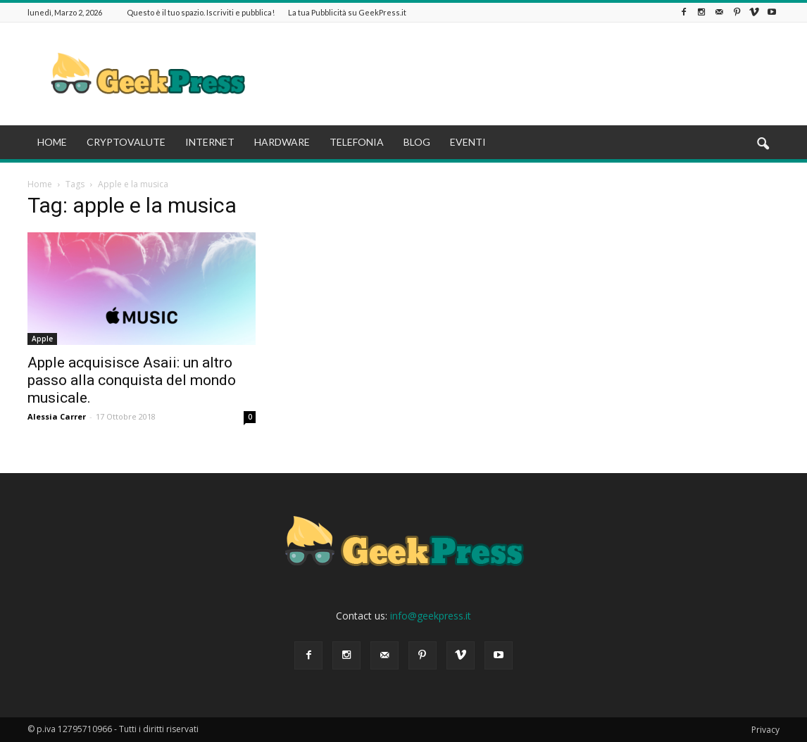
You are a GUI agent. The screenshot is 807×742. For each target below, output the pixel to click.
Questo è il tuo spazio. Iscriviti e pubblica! (201, 12)
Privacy (765, 730)
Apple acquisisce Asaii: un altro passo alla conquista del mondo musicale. (131, 380)
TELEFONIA (357, 142)
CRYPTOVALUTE (126, 142)
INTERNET (209, 142)
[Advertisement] (523, 74)
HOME (52, 142)
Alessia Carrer (56, 416)
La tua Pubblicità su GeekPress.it (347, 12)
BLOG (417, 142)
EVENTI (468, 142)
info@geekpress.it (430, 615)
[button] (763, 144)
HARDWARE (282, 142)
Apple (42, 339)
